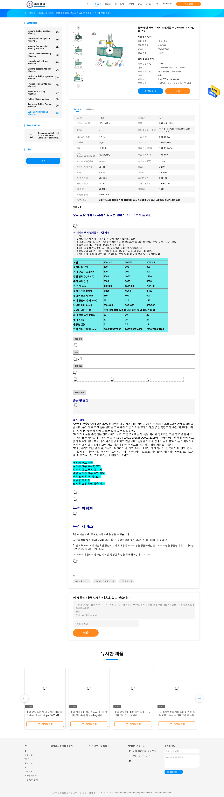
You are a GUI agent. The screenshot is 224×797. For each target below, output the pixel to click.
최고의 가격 (150, 91)
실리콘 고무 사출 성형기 (62, 745)
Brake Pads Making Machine (43, 92)
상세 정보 (77, 109)
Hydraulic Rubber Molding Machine (43, 85)
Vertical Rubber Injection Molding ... (43, 39)
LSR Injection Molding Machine (43, 113)
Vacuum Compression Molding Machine (43, 47)
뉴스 (26, 767)
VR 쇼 (148, 4)
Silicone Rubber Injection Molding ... (43, 32)
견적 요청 (188, 4)
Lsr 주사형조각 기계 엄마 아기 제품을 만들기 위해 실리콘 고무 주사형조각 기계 (177, 715)
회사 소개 (28, 763)
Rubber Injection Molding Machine (43, 55)
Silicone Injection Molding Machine (43, 70)
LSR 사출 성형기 (81, 581)
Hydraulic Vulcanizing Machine (43, 62)
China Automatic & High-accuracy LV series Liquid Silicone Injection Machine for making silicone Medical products (48, 135)
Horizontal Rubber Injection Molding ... (43, 77)
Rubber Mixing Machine (43, 99)
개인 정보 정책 (31, 779)
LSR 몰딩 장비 (126, 581)
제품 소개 (28, 755)
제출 (86, 633)
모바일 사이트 (30, 775)
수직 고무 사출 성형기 (99, 745)
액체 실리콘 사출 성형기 (104, 581)
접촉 (43, 161)
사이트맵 (28, 771)
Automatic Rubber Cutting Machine (43, 105)
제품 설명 (90, 109)
